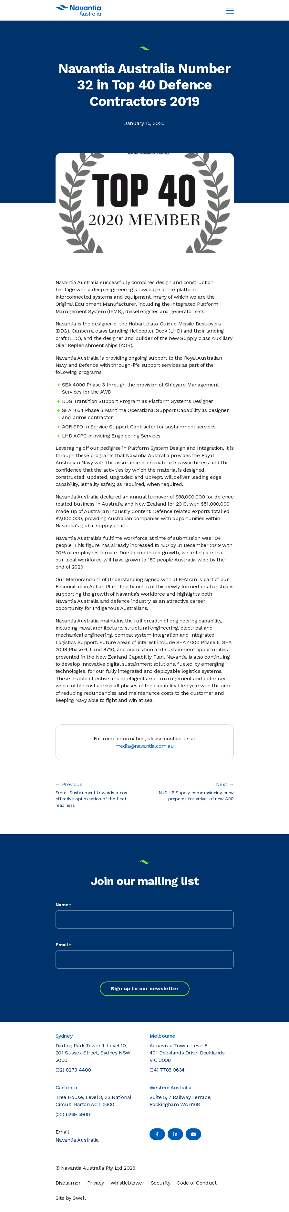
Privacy (95, 1183)
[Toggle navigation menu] (230, 10)
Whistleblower (127, 1183)
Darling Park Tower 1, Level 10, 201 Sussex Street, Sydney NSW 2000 (93, 1053)
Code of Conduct (196, 1183)
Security (160, 1183)
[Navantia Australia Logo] (78, 10)
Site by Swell (71, 1198)
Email (63, 945)
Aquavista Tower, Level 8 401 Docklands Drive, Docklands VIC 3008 (187, 1053)
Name (63, 905)
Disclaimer (68, 1183)
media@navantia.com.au (144, 746)
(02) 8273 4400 (73, 1070)
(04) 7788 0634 (167, 1070)
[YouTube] (193, 1134)
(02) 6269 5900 (73, 1114)
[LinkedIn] (175, 1134)
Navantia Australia (77, 1140)
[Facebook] (157, 1134)
